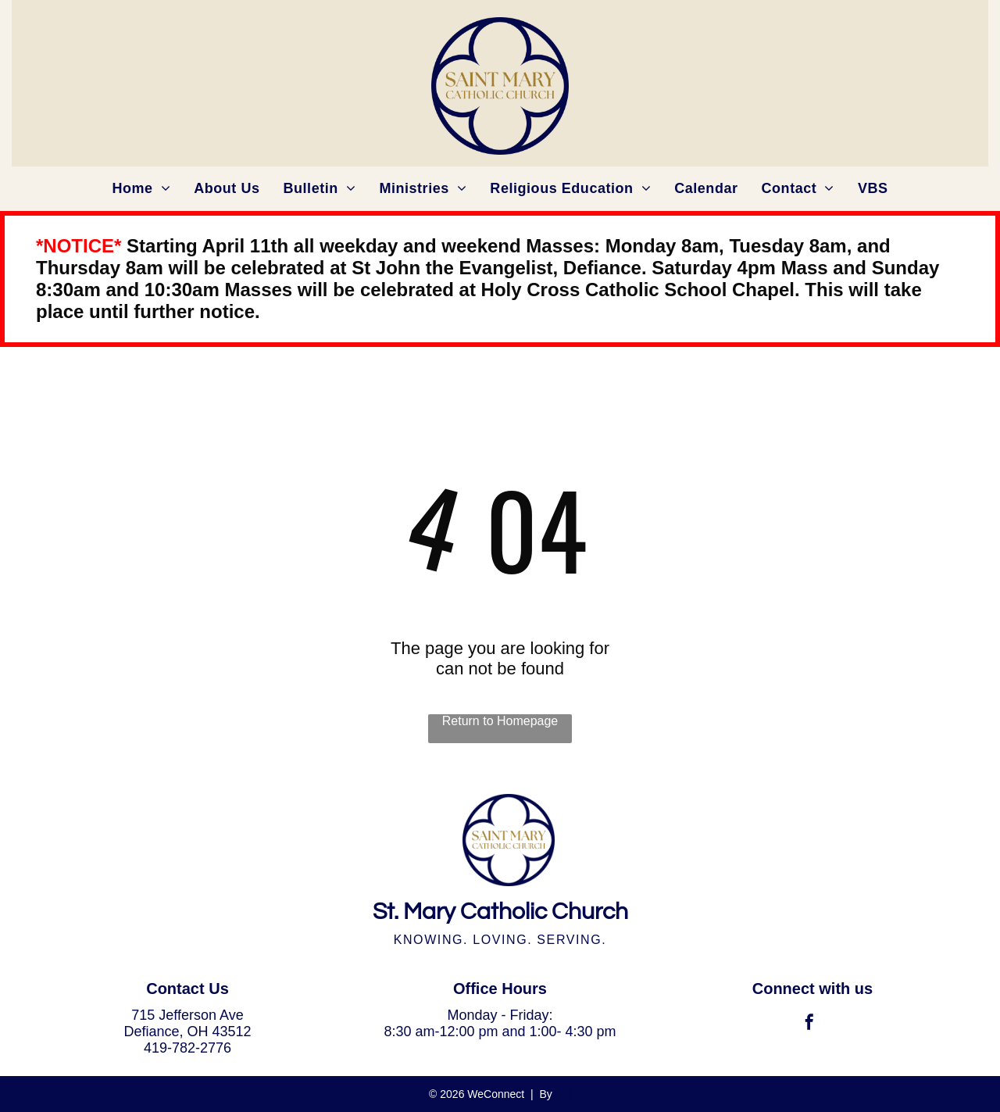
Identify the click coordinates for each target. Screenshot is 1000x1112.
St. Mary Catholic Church (500, 911)
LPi (563, 1094)
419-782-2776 (187, 1048)
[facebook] (809, 1024)
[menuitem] (141, 188)
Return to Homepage (500, 721)
